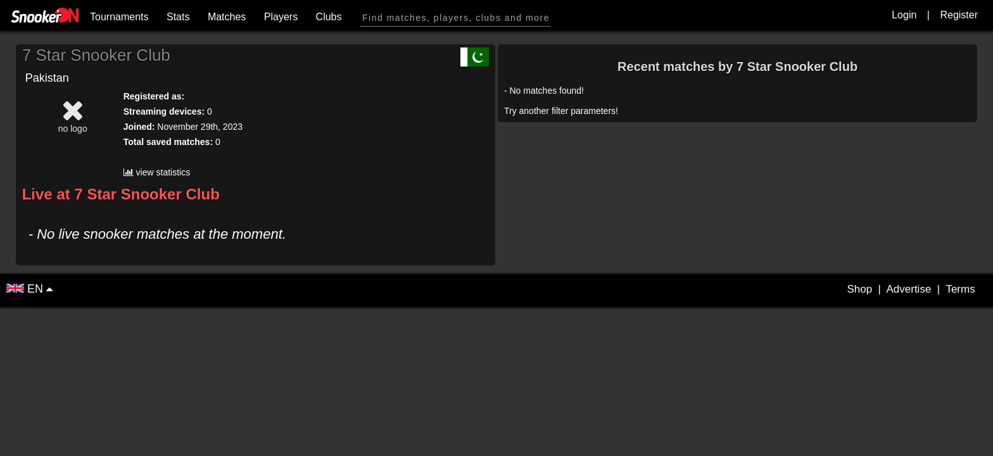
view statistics (156, 172)
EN (26, 288)
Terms (960, 289)
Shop (859, 289)
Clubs (329, 16)
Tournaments (119, 16)
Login (904, 15)
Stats (178, 16)
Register (959, 15)
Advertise (908, 289)
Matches (227, 16)
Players (281, 16)
